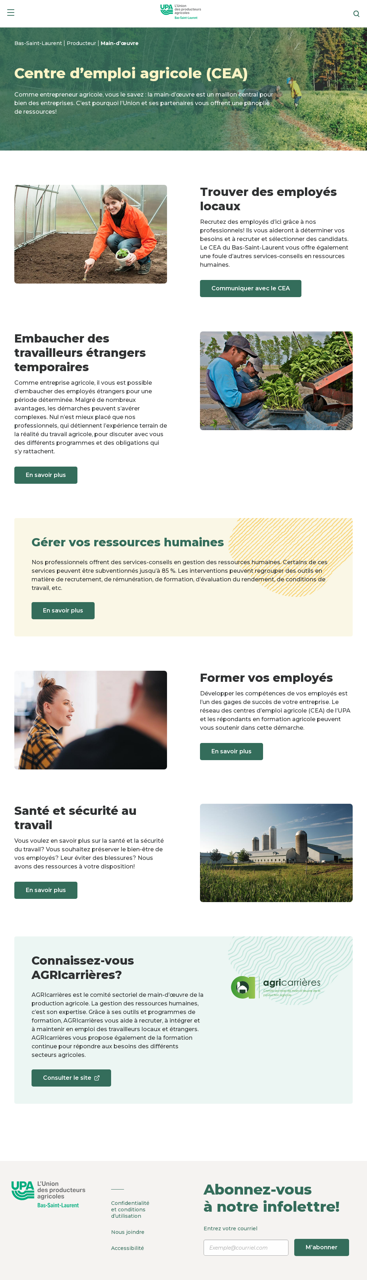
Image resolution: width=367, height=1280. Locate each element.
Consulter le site (71, 1080)
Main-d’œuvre (120, 43)
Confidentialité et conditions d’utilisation (130, 1209)
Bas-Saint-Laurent (38, 43)
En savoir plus (46, 475)
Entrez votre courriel (275, 1240)
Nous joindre (127, 1232)
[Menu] (10, 13)
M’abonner (322, 1247)
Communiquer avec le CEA (250, 288)
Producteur (82, 43)
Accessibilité (127, 1248)
